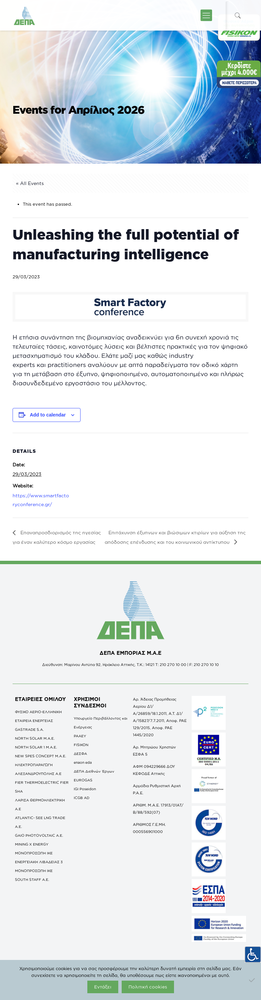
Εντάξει (102, 986)
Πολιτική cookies (147, 986)
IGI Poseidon (85, 789)
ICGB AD (81, 798)
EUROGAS (83, 780)
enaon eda (83, 762)
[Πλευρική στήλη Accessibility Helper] (253, 953)
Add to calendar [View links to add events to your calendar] (48, 415)
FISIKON (81, 745)
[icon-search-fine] (237, 15)
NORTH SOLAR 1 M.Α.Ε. (36, 747)
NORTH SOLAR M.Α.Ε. (35, 738)
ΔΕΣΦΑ (80, 754)
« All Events (30, 183)
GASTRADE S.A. (29, 729)
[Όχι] (252, 980)
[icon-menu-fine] (206, 15)
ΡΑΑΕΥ (80, 736)
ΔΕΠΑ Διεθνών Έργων (94, 771)
